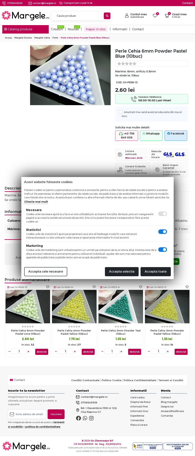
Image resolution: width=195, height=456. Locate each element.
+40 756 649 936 (126, 135)
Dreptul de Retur (140, 401)
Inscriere (56, 413)
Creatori (57, 29)
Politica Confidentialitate (140, 379)
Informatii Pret (139, 405)
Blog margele (169, 401)
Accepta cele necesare (45, 271)
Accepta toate (156, 271)
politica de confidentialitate (42, 426)
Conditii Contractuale (85, 379)
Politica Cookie (111, 379)
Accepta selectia (121, 271)
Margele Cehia (42, 37)
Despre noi (167, 405)
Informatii (120, 29)
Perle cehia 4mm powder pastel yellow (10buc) (74, 332)
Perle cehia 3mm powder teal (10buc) (121, 332)
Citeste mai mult (36, 201)
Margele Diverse (23, 37)
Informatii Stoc (139, 410)
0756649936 (14, 3)
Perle (55, 37)
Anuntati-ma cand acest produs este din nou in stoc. (152, 113)
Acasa (8, 37)
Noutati (73, 29)
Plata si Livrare (138, 424)
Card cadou (137, 396)
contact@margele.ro (42, 3)
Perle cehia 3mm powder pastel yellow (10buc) (167, 332)
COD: (119, 82)
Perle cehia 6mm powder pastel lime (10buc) (28, 332)
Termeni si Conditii (170, 379)
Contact (187, 3)
